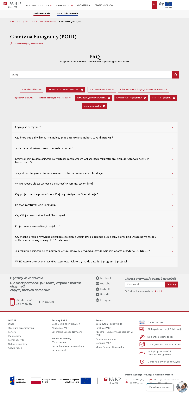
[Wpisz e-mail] (145, 284)
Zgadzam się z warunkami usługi (141, 291)
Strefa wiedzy (64, 5)
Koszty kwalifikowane (32, 89)
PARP (12, 22)
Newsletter (159, 291)
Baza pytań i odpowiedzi (27, 22)
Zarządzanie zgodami (159, 354)
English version (155, 322)
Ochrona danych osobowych (164, 362)
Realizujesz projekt (41, 13)
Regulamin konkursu (23, 98)
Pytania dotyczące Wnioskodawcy (54, 98)
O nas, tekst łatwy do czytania (164, 344)
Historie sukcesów (103, 5)
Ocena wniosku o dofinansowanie (65, 89)
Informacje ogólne (94, 106)
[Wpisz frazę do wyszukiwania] (91, 75)
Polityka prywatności (159, 351)
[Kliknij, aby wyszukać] (175, 75)
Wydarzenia (83, 5)
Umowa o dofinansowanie (101, 89)
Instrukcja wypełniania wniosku (93, 98)
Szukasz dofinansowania (67, 13)
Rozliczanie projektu (163, 98)
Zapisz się (171, 284)
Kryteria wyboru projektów (131, 98)
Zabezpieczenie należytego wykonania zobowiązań (143, 89)
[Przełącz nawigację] (183, 5)
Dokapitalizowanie (48, 22)
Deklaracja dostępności (160, 337)
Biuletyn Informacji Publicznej (164, 329)
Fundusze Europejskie (39, 5)
